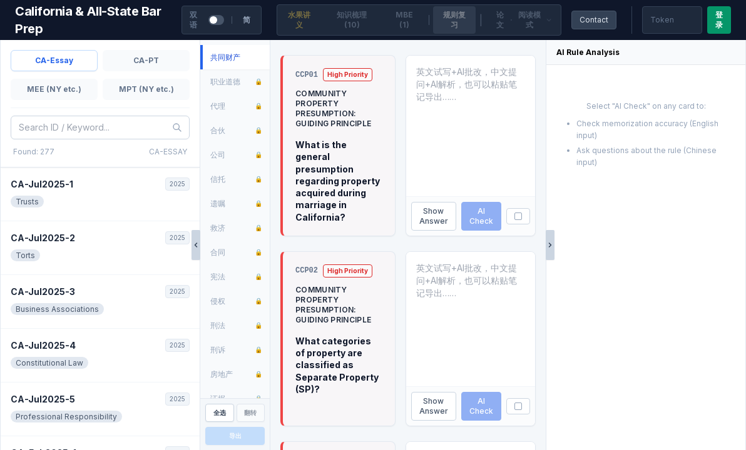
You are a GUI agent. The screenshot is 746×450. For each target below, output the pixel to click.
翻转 (250, 412)
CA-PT (146, 60)
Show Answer (433, 216)
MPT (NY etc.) (146, 89)
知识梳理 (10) (352, 19)
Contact (594, 19)
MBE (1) (404, 19)
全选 (219, 412)
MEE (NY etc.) (54, 89)
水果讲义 (299, 19)
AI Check (481, 216)
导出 (235, 435)
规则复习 (454, 19)
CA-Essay (54, 60)
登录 (719, 19)
